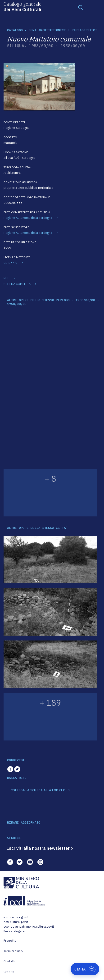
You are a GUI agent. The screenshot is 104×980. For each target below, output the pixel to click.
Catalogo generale (22, 6)
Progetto (10, 941)
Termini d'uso (13, 951)
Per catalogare (14, 931)
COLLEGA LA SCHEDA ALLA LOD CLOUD (40, 790)
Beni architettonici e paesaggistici (63, 30)
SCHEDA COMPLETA (17, 284)
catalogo (15, 30)
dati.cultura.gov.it (16, 922)
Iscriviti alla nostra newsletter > (40, 848)
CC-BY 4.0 (10, 263)
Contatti (9, 961)
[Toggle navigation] (80, 7)
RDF (6, 278)
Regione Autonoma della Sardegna (28, 218)
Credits (9, 972)
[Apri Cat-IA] (85, 969)
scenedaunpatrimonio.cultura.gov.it (29, 927)
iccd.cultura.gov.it (16, 917)
